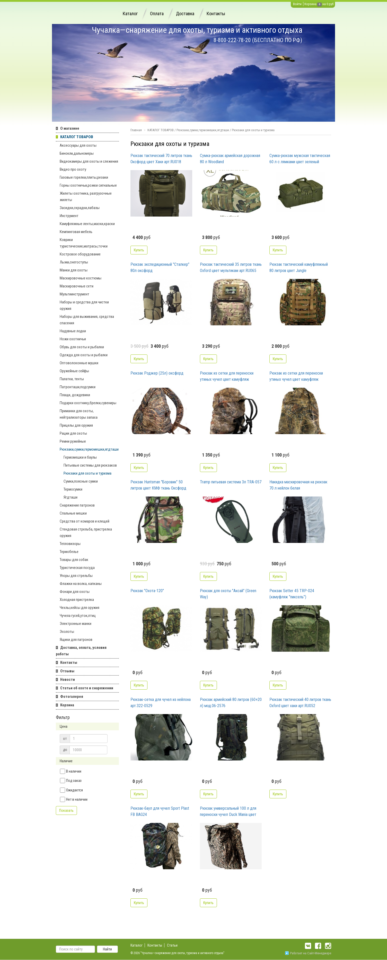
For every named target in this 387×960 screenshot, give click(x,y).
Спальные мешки (73, 513)
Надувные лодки (73, 331)
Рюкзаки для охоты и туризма (87, 473)
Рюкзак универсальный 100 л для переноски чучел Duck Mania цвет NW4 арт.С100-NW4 (228, 812)
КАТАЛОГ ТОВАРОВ (76, 137)
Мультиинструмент (74, 294)
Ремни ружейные (73, 441)
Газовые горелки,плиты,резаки (84, 177)
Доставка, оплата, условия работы (81, 650)
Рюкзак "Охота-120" (147, 590)
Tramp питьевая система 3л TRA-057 (230, 481)
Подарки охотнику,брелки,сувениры (88, 403)
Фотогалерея (71, 696)
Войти (297, 4)
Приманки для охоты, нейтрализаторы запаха (79, 414)
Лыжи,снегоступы (74, 262)
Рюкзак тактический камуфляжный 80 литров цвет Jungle (298, 267)
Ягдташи (70, 497)
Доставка (185, 13)
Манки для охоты (73, 270)
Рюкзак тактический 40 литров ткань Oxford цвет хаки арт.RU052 (300, 702)
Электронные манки (75, 623)
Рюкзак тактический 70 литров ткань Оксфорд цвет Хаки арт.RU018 (161, 158)
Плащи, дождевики (75, 395)
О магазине (69, 128)
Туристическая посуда (77, 567)
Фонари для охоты (75, 591)
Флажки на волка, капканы (81, 583)
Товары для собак (74, 559)
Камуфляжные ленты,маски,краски (87, 223)
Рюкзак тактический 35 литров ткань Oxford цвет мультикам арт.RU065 (231, 267)
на (324, 4)
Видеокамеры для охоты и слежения (89, 161)
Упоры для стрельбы (76, 575)
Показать (66, 810)
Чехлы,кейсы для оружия (79, 607)
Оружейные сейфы (74, 371)
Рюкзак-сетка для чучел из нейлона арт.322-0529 (160, 702)
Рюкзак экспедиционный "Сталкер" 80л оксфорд (159, 267)
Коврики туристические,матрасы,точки (84, 243)
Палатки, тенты (72, 379)
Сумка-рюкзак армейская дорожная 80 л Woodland (230, 158)
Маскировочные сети (76, 286)
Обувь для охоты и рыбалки (82, 347)
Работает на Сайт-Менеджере (308, 953)
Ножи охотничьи (73, 339)
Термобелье (69, 551)
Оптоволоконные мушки (79, 363)
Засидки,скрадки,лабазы (80, 207)
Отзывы (67, 671)
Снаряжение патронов (77, 505)
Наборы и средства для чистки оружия (84, 305)
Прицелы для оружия (76, 425)
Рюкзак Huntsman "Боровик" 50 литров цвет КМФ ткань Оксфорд (158, 485)
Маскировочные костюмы (80, 278)
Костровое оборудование (80, 254)
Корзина (310, 4)
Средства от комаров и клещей (84, 521)
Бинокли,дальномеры (77, 153)
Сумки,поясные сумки (81, 481)
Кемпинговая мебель (76, 231)
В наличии (70, 771)
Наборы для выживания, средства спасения (87, 319)
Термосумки (73, 489)
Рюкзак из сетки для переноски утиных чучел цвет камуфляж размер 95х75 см (296, 377)
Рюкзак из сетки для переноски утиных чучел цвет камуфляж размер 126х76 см (226, 377)
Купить (139, 250)
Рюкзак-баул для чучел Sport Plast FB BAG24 (159, 811)
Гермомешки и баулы (80, 457)
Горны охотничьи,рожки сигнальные (88, 185)
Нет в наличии (73, 799)
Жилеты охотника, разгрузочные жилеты (86, 196)
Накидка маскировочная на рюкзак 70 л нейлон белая (298, 485)
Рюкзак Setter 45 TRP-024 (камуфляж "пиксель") (291, 593)
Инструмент (69, 215)
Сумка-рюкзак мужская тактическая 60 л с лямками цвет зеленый (299, 158)
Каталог (130, 13)
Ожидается (71, 790)
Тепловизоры (70, 543)
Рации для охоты (73, 433)
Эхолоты (67, 631)
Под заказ (71, 780)
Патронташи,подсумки (77, 387)
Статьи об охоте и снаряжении (86, 688)
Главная (136, 130)
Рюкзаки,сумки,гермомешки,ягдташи (89, 449)
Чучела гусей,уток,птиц (78, 615)
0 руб (330, 4)
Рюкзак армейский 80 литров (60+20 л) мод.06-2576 (231, 702)
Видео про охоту (73, 169)
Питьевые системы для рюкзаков (90, 465)
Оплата (157, 13)
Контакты (216, 13)
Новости (67, 679)
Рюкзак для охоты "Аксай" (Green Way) (228, 593)
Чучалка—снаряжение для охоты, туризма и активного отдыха (197, 30)
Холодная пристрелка (77, 599)
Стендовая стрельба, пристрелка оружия (86, 532)
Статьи (172, 945)
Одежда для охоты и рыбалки (84, 355)
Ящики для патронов (76, 639)
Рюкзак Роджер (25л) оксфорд (156, 373)
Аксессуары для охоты (78, 145)
